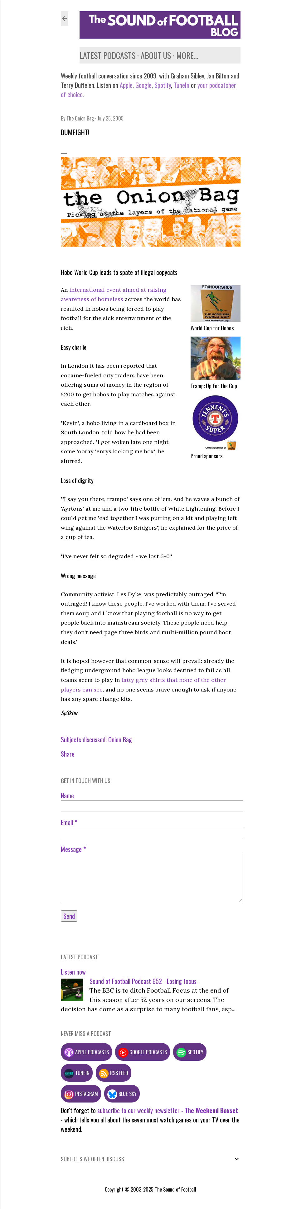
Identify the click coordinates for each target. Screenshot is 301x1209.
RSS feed (113, 1073)
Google (143, 85)
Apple (126, 85)
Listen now (73, 971)
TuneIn (181, 85)
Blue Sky (122, 1094)
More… (187, 55)
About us (156, 55)
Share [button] (68, 753)
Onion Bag (120, 739)
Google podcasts (142, 1052)
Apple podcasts (86, 1052)
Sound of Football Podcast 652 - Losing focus (143, 981)
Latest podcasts (107, 55)
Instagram (81, 1094)
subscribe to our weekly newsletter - (167, 1110)
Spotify (162, 85)
